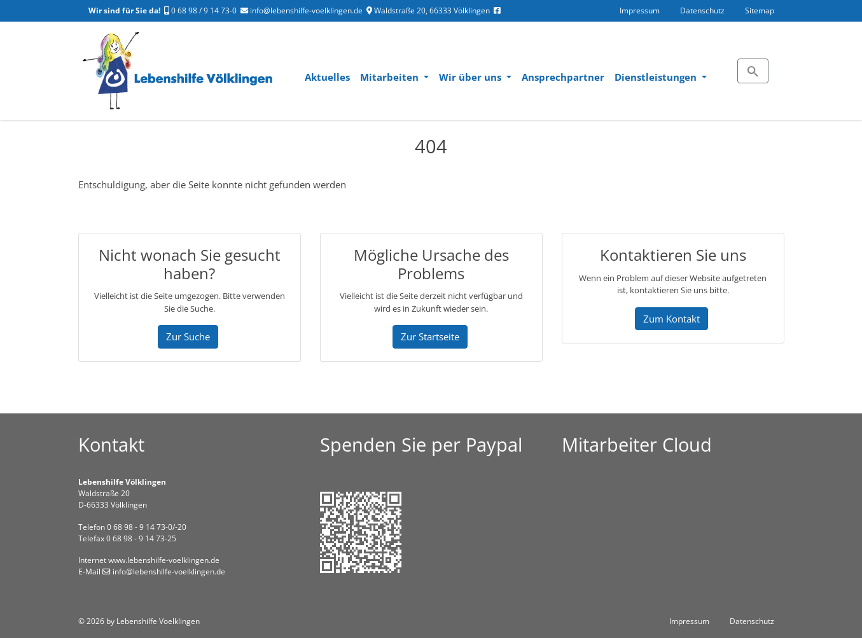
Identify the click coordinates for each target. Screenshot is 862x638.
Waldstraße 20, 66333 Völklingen (428, 10)
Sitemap (759, 10)
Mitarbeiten (390, 77)
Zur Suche (188, 336)
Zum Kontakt (671, 318)
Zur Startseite (430, 336)
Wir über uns (471, 77)
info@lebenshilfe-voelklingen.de (301, 10)
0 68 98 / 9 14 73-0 (200, 10)
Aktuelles (327, 77)
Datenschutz (702, 10)
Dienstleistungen (657, 77)
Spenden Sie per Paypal (421, 444)
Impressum (640, 10)
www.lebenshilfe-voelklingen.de (163, 560)
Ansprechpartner (563, 77)
